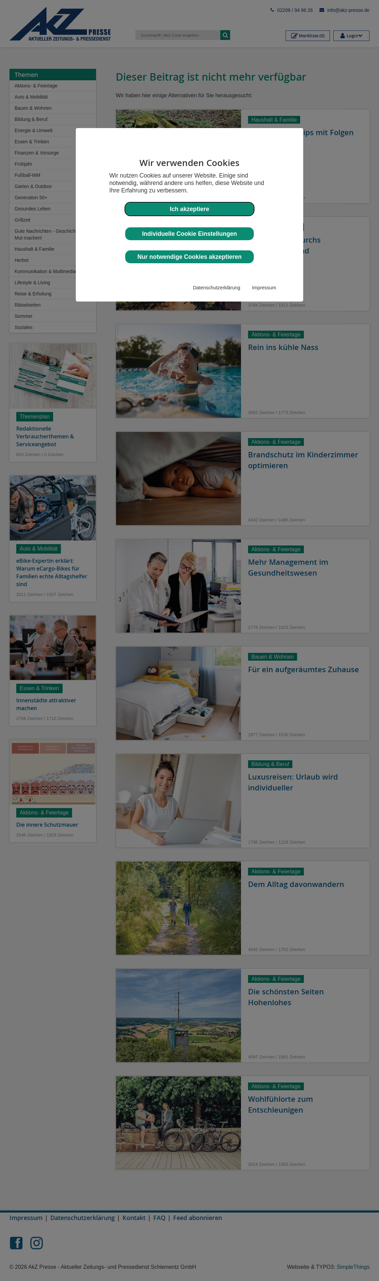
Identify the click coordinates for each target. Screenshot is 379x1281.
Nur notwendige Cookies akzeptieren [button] (189, 256)
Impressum (264, 287)
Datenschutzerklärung (216, 287)
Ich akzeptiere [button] (189, 209)
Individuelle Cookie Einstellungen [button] (189, 233)
